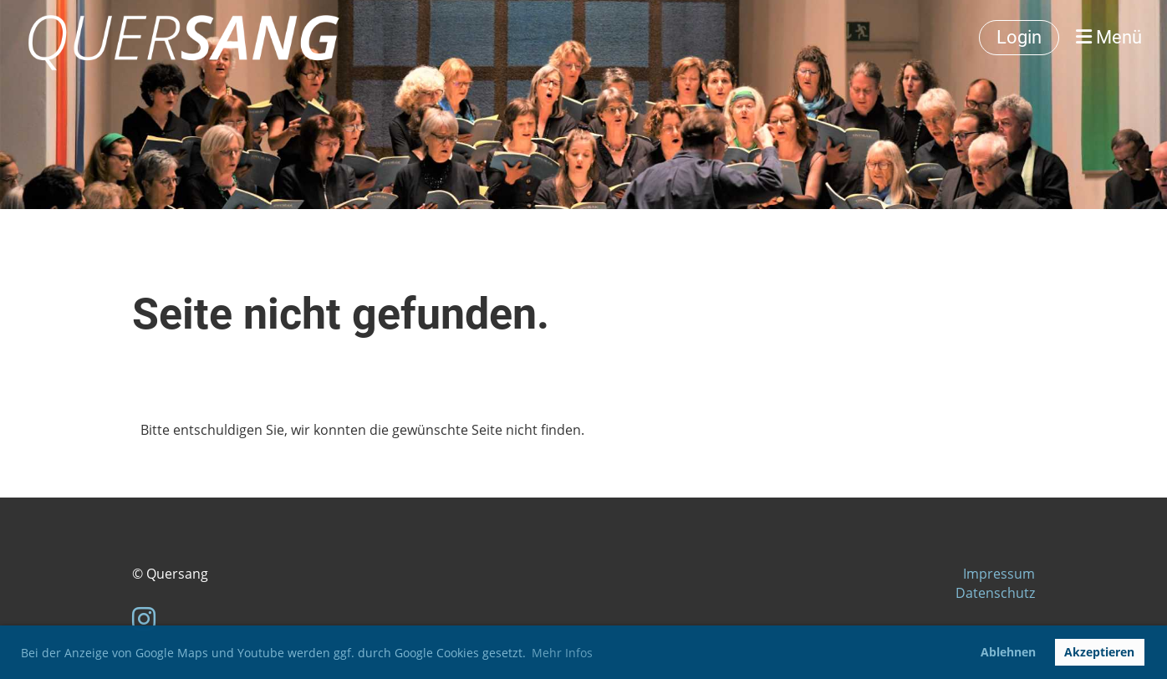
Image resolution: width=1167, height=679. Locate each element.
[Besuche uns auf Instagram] (143, 618)
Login (1019, 37)
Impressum (999, 573)
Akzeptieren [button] (1099, 652)
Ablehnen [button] (1008, 652)
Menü (1109, 37)
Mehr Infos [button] (562, 653)
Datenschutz (995, 593)
